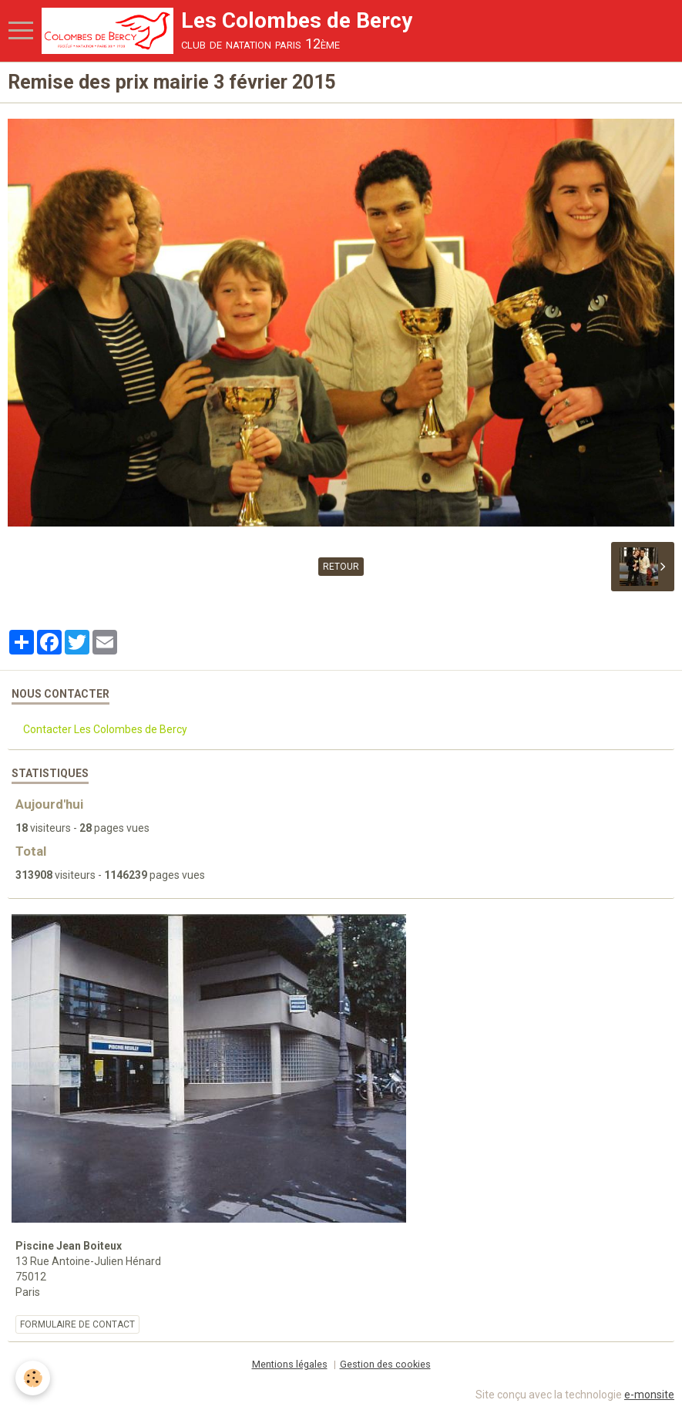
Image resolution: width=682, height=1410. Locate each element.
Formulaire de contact (77, 1324)
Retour (341, 566)
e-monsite (649, 1394)
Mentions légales (290, 1364)
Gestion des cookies (385, 1364)
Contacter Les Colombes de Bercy (105, 729)
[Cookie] (32, 1378)
